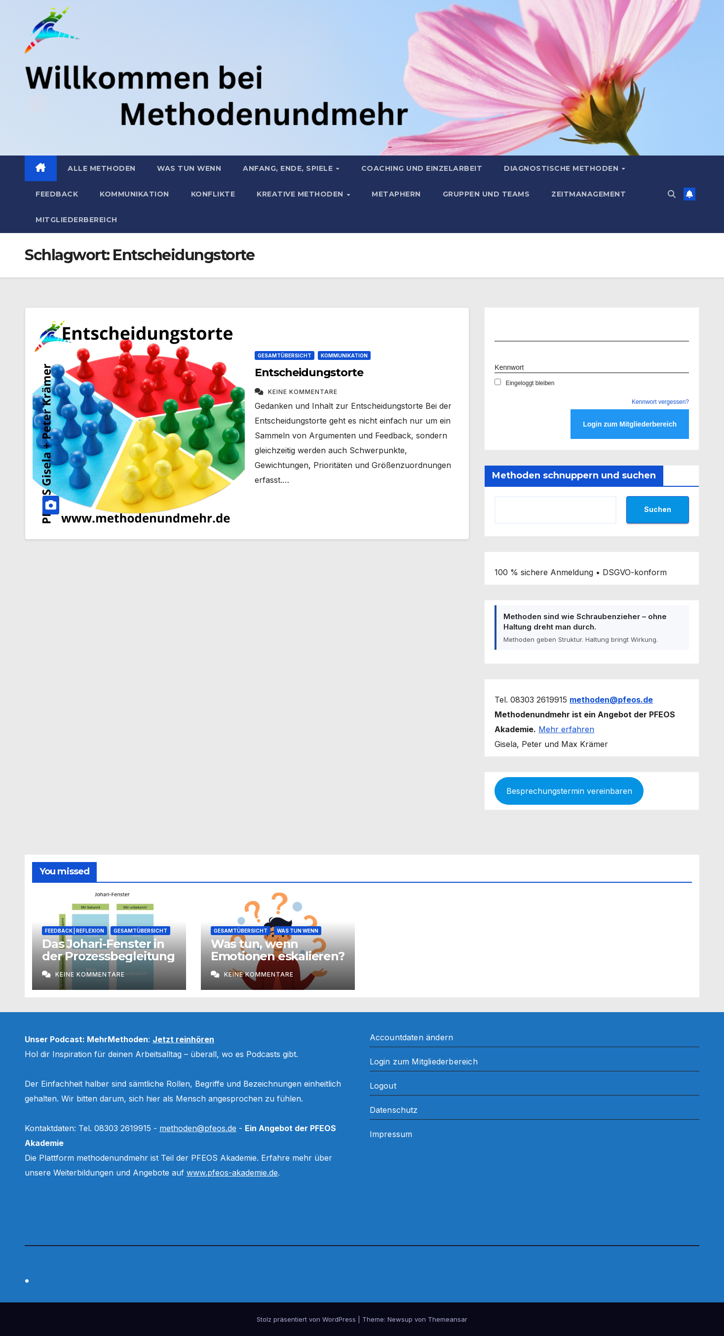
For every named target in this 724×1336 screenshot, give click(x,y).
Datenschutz (394, 1110)
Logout (383, 1086)
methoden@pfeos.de (197, 1128)
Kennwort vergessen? (660, 401)
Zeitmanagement (588, 194)
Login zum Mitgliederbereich (424, 1061)
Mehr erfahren (566, 729)
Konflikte (213, 194)
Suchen (657, 509)
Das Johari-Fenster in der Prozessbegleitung (108, 950)
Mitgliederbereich (76, 219)
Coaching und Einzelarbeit (422, 168)
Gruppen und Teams (486, 194)
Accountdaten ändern (412, 1037)
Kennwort (509, 367)
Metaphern (396, 194)
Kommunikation (134, 194)
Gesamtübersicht (284, 355)
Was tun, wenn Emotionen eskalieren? (277, 950)
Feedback (57, 194)
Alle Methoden (102, 168)
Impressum (391, 1134)
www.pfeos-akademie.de (232, 1173)
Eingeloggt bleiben (524, 383)
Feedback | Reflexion (74, 931)
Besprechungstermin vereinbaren (569, 791)
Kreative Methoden (301, 194)
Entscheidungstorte (309, 372)
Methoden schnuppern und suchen (574, 475)
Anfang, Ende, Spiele (289, 168)
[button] (672, 194)
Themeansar (447, 1319)
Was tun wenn (189, 168)
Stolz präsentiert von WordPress (307, 1319)
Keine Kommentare (303, 391)
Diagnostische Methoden (562, 168)
